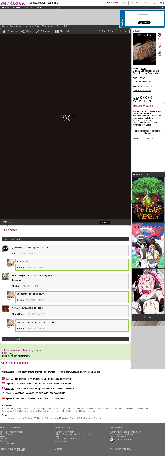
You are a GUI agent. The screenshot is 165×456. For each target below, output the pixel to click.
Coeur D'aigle (86, 411)
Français (9, 353)
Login (124, 3)
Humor (40, 418)
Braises (50, 26)
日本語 (7, 393)
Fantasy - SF (39, 26)
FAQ (57, 436)
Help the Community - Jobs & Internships (73, 434)
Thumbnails (65, 31)
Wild (95, 411)
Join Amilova (112, 3)
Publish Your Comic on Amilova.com (125, 432)
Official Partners (7, 443)
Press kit (4, 436)
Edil (61, 411)
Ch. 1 (59, 26)
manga (28, 26)
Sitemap (58, 449)
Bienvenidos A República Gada (15, 411)
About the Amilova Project (11, 432)
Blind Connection (126, 409)
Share (28, 31)
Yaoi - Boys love (95, 418)
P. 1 (65, 26)
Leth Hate (68, 411)
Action (4, 418)
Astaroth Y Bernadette (48, 411)
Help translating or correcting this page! (147, 132)
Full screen (46, 31)
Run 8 (76, 411)
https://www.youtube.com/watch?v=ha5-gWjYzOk (33, 275)
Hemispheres (15, 409)
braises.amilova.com (142, 90)
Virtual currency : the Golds (67, 439)
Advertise (4, 441)
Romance (64, 418)
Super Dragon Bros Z (50, 409)
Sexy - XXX (75, 418)
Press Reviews (6, 434)
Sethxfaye (139, 409)
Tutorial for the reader (64, 432)
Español (7, 384)
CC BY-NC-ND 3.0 (120, 440)
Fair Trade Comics (118, 436)
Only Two (34, 411)
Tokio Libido (81, 409)
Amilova (5, 409)
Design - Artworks (16, 418)
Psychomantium (67, 409)
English (7, 379)
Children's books (51, 418)
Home (4, 26)
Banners (3, 439)
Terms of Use (60, 441)
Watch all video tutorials (143, 138)
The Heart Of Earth (109, 409)
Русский (8, 398)
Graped (148, 409)
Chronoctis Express (31, 409)
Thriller (84, 418)
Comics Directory (16, 26)
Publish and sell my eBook (121, 434)
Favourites (12, 31)
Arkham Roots (93, 409)
